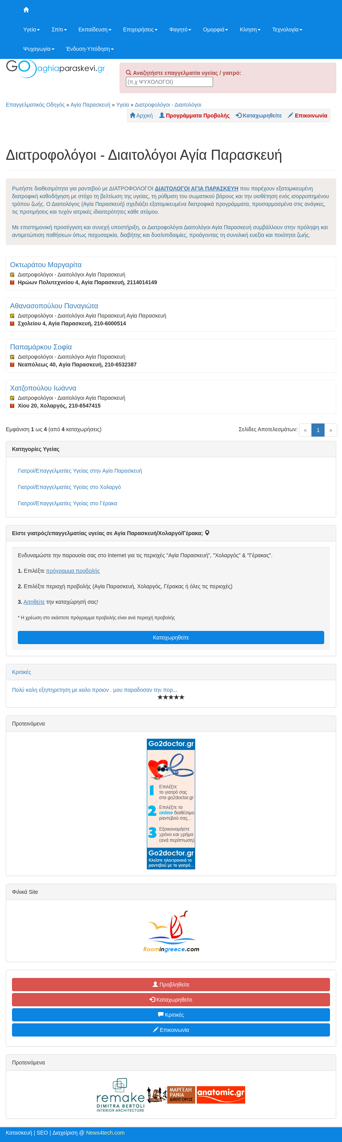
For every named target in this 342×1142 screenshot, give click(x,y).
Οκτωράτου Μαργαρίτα (46, 265)
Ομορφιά (215, 29)
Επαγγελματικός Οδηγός (35, 105)
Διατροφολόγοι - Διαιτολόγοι (168, 105)
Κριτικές (21, 672)
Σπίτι (59, 29)
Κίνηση (250, 29)
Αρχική (141, 115)
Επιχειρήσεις (140, 29)
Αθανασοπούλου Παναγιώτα (54, 306)
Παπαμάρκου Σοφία (41, 347)
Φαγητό (180, 29)
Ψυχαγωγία (39, 49)
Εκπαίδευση (95, 29)
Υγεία (31, 29)
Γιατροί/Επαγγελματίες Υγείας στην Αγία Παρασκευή (80, 471)
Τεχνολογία (287, 29)
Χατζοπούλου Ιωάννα (43, 388)
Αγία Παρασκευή (90, 105)
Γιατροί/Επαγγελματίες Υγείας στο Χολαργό (69, 487)
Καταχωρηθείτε (171, 637)
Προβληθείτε (171, 984)
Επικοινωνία (171, 1030)
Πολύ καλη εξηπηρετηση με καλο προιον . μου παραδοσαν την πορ (92, 690)
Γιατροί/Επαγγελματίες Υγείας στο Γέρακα (67, 503)
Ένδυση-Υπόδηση (90, 49)
